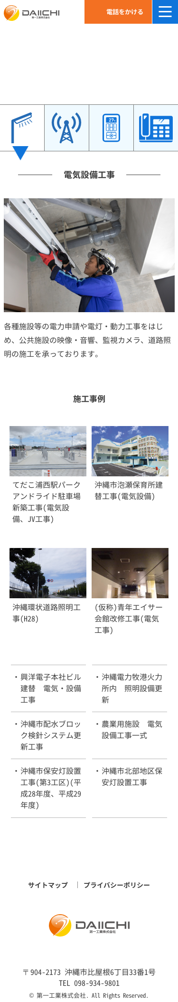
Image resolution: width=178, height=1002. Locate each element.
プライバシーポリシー (117, 885)
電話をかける (124, 12)
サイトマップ (48, 885)
